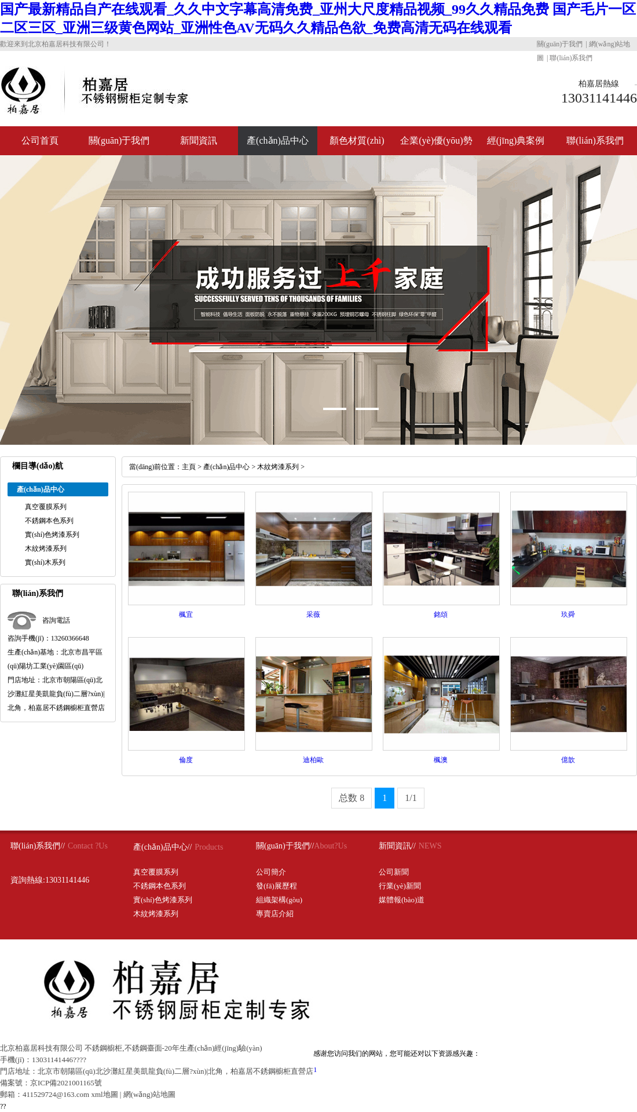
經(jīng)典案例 (516, 140)
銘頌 (441, 614)
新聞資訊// (397, 846)
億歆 (568, 760)
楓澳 (441, 760)
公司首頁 (39, 140)
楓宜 (186, 614)
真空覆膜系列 (46, 507)
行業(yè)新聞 (400, 885)
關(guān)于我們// (285, 846)
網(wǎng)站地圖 (149, 1094)
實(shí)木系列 (45, 562)
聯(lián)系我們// (37, 846)
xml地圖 (104, 1094)
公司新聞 (394, 872)
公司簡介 (271, 872)
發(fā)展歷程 (276, 885)
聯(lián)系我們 (571, 58)
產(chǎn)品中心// (162, 847)
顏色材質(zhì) (357, 140)
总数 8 (351, 798)
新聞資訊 (198, 140)
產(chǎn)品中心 (278, 140)
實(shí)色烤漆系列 (52, 535)
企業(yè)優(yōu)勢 (436, 140)
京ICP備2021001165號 (66, 1082)
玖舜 (568, 614)
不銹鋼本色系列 (49, 521)
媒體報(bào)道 (401, 899)
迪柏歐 (313, 760)
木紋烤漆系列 (46, 548)
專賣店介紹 (275, 913)
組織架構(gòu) (279, 899)
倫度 (186, 760)
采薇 (313, 614)
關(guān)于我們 (560, 44)
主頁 (189, 467)
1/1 (410, 798)
